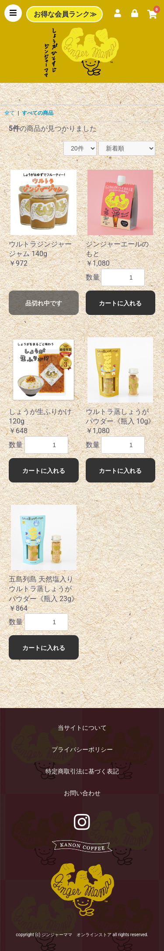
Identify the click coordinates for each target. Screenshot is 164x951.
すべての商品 (37, 113)
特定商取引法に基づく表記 (82, 771)
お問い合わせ (82, 793)
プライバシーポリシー (82, 749)
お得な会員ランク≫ (65, 14)
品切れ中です (43, 303)
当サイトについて (82, 727)
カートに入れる (120, 303)
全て (9, 113)
